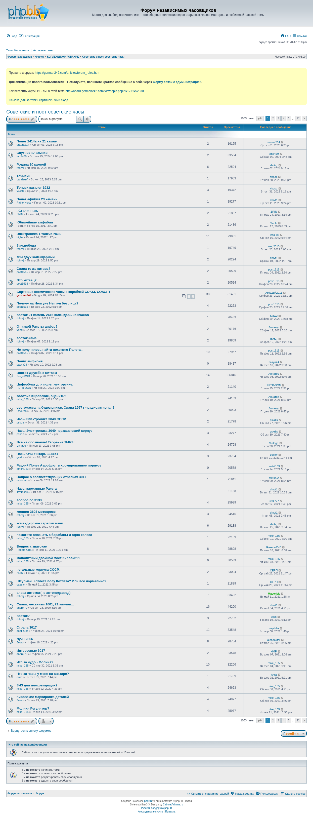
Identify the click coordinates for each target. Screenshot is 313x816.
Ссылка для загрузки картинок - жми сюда (38, 100)
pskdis (20, 422)
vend (20, 329)
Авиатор (274, 327)
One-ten (22, 410)
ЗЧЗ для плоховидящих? (37, 685)
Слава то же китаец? (33, 268)
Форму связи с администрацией (177, 82)
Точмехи (23, 176)
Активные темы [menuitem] (43, 50)
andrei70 (22, 607)
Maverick (274, 593)
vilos (274, 616)
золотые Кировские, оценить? (41, 396)
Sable (273, 223)
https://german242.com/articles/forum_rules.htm (67, 72)
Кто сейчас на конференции (28, 744)
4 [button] (283, 118)
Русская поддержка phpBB (156, 808)
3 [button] (278, 118)
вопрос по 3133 (29, 500)
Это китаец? (26, 280)
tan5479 (22, 156)
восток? (23, 616)
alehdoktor (273, 639)
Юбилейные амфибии (35, 222)
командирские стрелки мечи (40, 523)
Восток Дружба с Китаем (37, 373)
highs (20, 237)
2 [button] (273, 118)
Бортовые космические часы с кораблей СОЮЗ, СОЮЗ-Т (63, 292)
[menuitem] (11, 36)
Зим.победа (26, 245)
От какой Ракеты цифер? (37, 326)
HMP (274, 651)
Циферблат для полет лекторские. (45, 384)
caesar (21, 584)
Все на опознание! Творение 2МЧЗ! (45, 442)
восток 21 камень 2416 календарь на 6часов (53, 315)
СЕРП (274, 570)
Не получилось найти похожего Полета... (50, 350)
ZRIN (20, 214)
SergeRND (23, 376)
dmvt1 (274, 200)
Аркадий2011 (273, 292)
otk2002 (274, 477)
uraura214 (23, 144)
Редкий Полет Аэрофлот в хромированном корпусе (59, 465)
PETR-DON (24, 387)
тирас (274, 176)
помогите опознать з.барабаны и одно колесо (54, 535)
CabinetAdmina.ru (173, 804)
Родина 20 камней (31, 164)
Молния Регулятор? (33, 708)
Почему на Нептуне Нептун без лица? (47, 303)
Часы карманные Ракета (37, 488)
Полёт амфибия (30, 361)
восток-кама (26, 338)
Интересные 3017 (31, 650)
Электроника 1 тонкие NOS (39, 234)
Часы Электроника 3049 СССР (41, 419)
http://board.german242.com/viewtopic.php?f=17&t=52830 (104, 91)
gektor (20, 457)
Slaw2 (274, 315)
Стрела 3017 (27, 627)
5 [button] (289, 118)
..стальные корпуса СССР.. (38, 569)
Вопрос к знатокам (32, 546)
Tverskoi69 (23, 491)
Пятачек (274, 234)
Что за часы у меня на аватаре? (43, 674)
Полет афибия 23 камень (37, 199)
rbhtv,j (20, 167)
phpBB (148, 801)
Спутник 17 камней (32, 153)
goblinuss (22, 630)
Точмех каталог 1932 (33, 187)
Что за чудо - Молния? (35, 662)
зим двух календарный (36, 257)
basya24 (22, 364)
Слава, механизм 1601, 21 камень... (45, 604)
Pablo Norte (24, 202)
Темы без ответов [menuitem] (17, 50)
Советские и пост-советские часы (45, 111)
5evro (20, 642)
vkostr (20, 190)
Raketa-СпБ (24, 549)
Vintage (21, 445)
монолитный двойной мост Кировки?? (48, 558)
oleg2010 (273, 246)
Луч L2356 (25, 639)
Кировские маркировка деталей (43, 697)
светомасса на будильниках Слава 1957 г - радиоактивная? (65, 407)
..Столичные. (27, 211)
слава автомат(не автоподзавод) (43, 593)
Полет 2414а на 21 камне (37, 141)
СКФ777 (274, 500)
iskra (19, 677)
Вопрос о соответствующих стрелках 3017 (51, 477)
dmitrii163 (23, 468)
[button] (259, 118)
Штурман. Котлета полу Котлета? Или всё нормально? (61, 581)
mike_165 (23, 399)
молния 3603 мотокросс (36, 512)
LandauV (22, 179)
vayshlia (274, 628)
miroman (22, 480)
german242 (24, 295)
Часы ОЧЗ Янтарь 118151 (37, 454)
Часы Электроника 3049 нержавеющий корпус (55, 431)
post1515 (22, 272)
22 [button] (298, 118)
